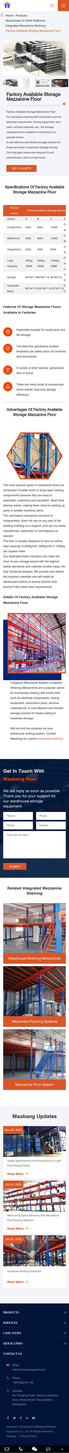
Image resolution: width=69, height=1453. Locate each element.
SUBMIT (14, 866)
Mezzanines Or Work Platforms (25, 20)
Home (9, 15)
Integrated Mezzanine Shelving (26, 25)
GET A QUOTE (21, 168)
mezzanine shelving (50, 738)
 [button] (65, 83)
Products (21, 15)
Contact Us (12, 1353)
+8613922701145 (22, 1382)
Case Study (12, 1333)
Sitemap (11, 1436)
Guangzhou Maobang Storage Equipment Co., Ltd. (31, 1429)
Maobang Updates (34, 1116)
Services (10, 1322)
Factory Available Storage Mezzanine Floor (33, 30)
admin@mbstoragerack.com (28, 1369)
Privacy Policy (28, 1436)
